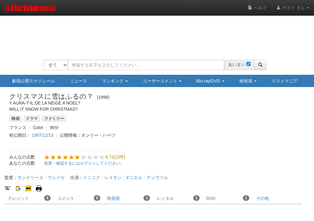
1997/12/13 (42, 135)
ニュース (78, 80)
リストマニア (284, 80)
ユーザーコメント (162, 80)
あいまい (236, 64)
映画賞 (248, 80)
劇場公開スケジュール (33, 80)
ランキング (115, 80)
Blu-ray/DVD (210, 80)
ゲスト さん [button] (292, 7)
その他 (262, 198)
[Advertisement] (154, 34)
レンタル (178, 198)
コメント (78, 198)
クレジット (29, 198)
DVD (227, 198)
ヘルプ (257, 7)
